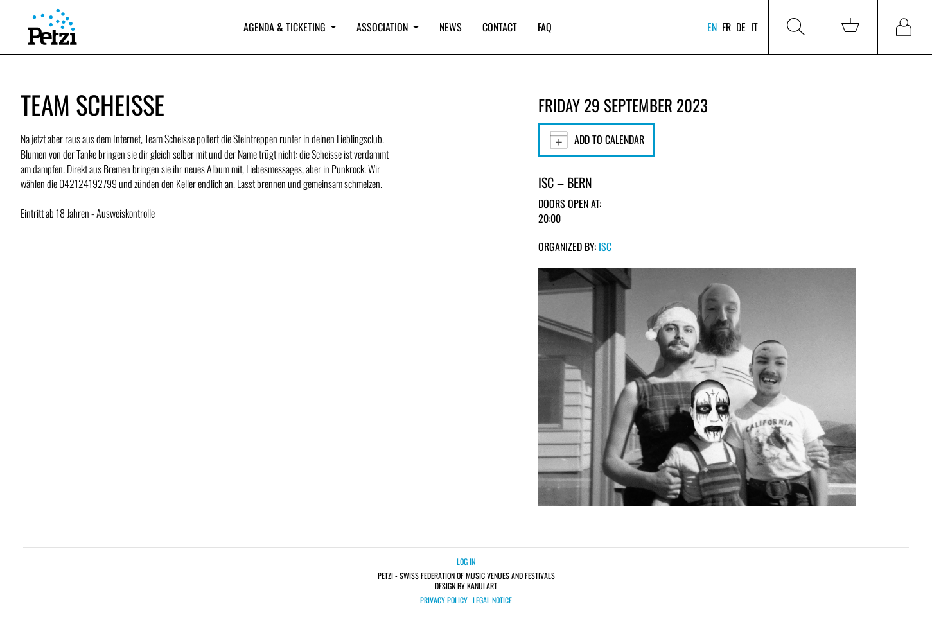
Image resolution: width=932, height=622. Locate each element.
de (741, 27)
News (450, 27)
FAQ (545, 27)
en (712, 27)
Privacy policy (444, 600)
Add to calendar (596, 140)
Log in (466, 561)
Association (387, 27)
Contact (499, 27)
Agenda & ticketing (289, 27)
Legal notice (492, 600)
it (754, 27)
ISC (605, 246)
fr (726, 27)
